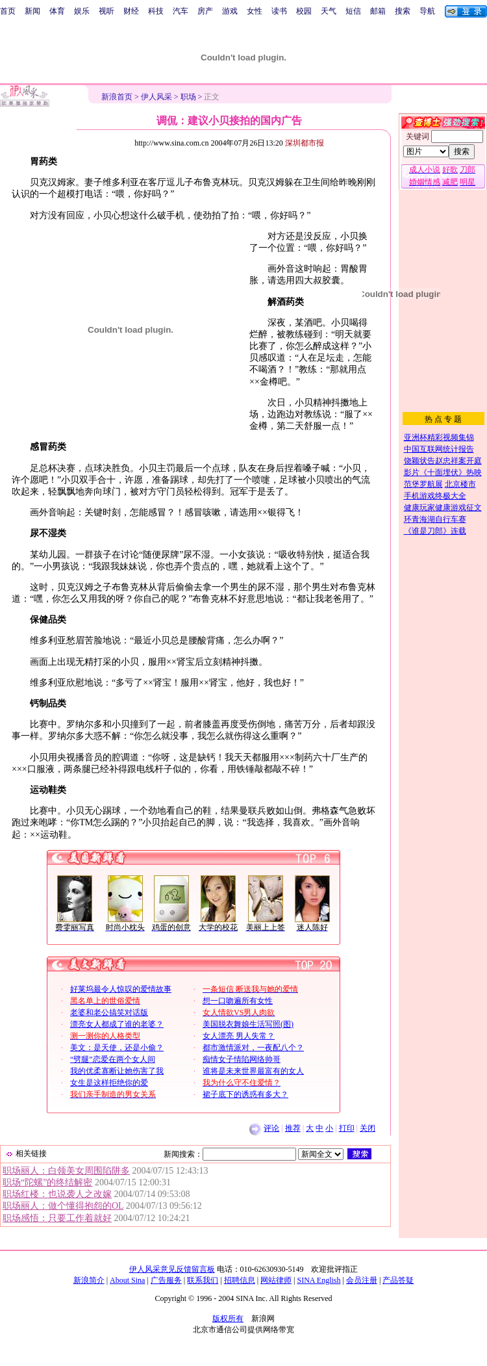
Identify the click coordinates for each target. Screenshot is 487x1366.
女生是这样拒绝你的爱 (109, 1082)
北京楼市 (460, 484)
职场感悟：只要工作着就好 (57, 1218)
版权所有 (228, 1318)
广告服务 (166, 1280)
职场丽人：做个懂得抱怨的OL (63, 1206)
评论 (271, 1128)
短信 (353, 11)
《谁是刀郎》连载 (435, 530)
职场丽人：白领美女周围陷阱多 (66, 1171)
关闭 (367, 1128)
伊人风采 (156, 96)
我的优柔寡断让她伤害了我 (117, 1071)
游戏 (230, 11)
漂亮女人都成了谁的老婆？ (117, 1024)
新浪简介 (89, 1280)
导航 (427, 11)
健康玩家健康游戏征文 (443, 507)
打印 (347, 1128)
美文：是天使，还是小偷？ (117, 1047)
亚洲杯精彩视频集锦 (439, 437)
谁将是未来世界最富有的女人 (253, 1071)
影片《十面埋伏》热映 (443, 472)
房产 (205, 11)
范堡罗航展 (423, 484)
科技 (156, 11)
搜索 (402, 11)
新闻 (32, 11)
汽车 (180, 11)
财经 (131, 11)
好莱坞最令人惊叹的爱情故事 (120, 989)
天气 (328, 11)
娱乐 (82, 11)
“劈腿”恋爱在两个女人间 (112, 1059)
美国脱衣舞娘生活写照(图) (248, 1024)
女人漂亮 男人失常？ (239, 1035)
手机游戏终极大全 (435, 495)
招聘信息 (239, 1280)
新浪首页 (116, 96)
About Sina (127, 1280)
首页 (8, 11)
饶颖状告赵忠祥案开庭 (443, 460)
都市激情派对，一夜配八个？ (253, 1047)
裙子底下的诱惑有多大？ (245, 1094)
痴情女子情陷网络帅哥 (242, 1059)
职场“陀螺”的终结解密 (47, 1182)
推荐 (293, 1128)
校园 (304, 11)
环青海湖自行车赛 (435, 519)
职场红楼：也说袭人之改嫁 (57, 1194)
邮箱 (378, 11)
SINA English (318, 1280)
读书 (279, 11)
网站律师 (276, 1280)
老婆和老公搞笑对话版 (109, 1012)
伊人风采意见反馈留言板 (172, 1269)
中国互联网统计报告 (439, 449)
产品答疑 (398, 1280)
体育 (57, 11)
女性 (254, 11)
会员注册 (361, 1280)
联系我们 (202, 1280)
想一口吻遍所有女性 (238, 1000)
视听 (106, 11)
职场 (188, 96)
